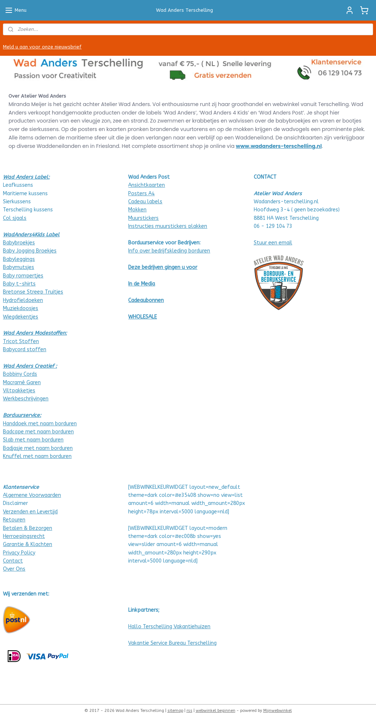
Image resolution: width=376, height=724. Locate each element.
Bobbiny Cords (20, 374)
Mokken (137, 210)
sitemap (175, 710)
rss (189, 710)
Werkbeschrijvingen (25, 399)
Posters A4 (141, 193)
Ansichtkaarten (146, 185)
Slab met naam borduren (33, 440)
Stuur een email (273, 243)
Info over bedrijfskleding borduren (169, 251)
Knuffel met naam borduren (37, 456)
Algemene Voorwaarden (32, 495)
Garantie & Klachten (27, 544)
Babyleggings (19, 259)
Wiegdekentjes (20, 317)
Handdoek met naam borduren (40, 424)
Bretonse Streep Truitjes (33, 292)
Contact (13, 561)
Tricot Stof (16, 341)
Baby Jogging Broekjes (30, 251)
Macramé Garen (22, 382)
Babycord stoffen (24, 349)
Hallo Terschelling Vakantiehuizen (169, 626)
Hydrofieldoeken (23, 300)
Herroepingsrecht (24, 536)
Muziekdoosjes (20, 308)
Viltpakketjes (19, 391)
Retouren (14, 520)
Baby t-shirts (19, 284)
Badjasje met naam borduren (38, 448)
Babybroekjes (19, 243)
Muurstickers (143, 218)
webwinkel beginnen (215, 710)
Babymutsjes (18, 267)
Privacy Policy (19, 553)
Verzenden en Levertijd (30, 512)
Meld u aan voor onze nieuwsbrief (42, 47)
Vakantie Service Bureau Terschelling (172, 643)
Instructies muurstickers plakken (167, 226)
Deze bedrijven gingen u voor (162, 267)
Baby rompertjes (23, 276)
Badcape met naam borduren (38, 432)
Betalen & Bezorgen (27, 528)
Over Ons (14, 569)
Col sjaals (14, 218)
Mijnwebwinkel (277, 710)
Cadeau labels (145, 202)
